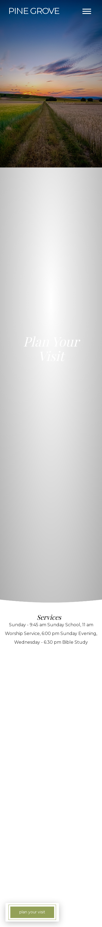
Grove (33, 11)
